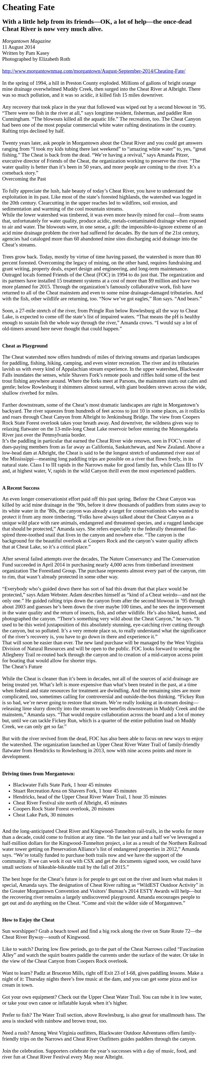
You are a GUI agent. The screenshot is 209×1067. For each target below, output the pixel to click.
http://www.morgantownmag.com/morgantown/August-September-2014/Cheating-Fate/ (93, 71)
